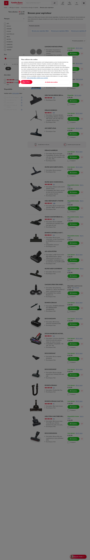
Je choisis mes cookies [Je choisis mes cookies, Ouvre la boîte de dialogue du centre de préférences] (61, 82)
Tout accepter (28, 82)
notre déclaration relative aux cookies (37, 78)
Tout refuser (43, 82)
